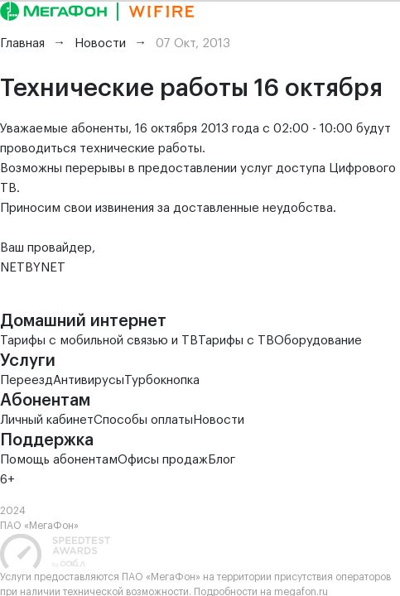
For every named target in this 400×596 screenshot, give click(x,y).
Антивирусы (88, 380)
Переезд (26, 380)
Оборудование (318, 340)
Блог (221, 460)
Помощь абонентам (59, 460)
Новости (218, 420)
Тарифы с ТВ (236, 340)
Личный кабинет (47, 420)
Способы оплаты (143, 420)
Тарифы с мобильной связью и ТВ (99, 340)
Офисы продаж (163, 460)
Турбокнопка (162, 380)
